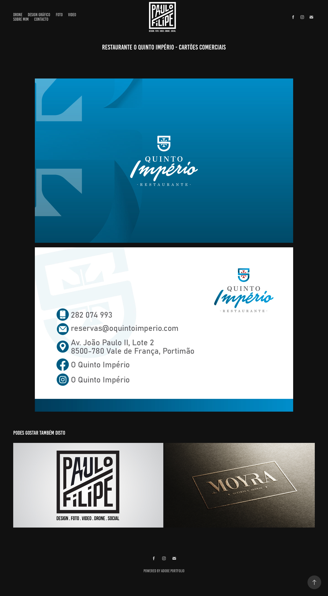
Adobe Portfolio (172, 571)
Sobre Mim (21, 19)
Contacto (41, 19)
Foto (59, 14)
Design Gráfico (39, 14)
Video (72, 14)
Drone (17, 14)
